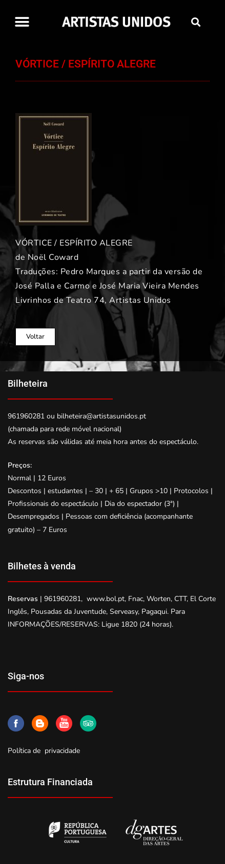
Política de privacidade (44, 751)
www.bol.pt (106, 599)
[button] (21, 21)
